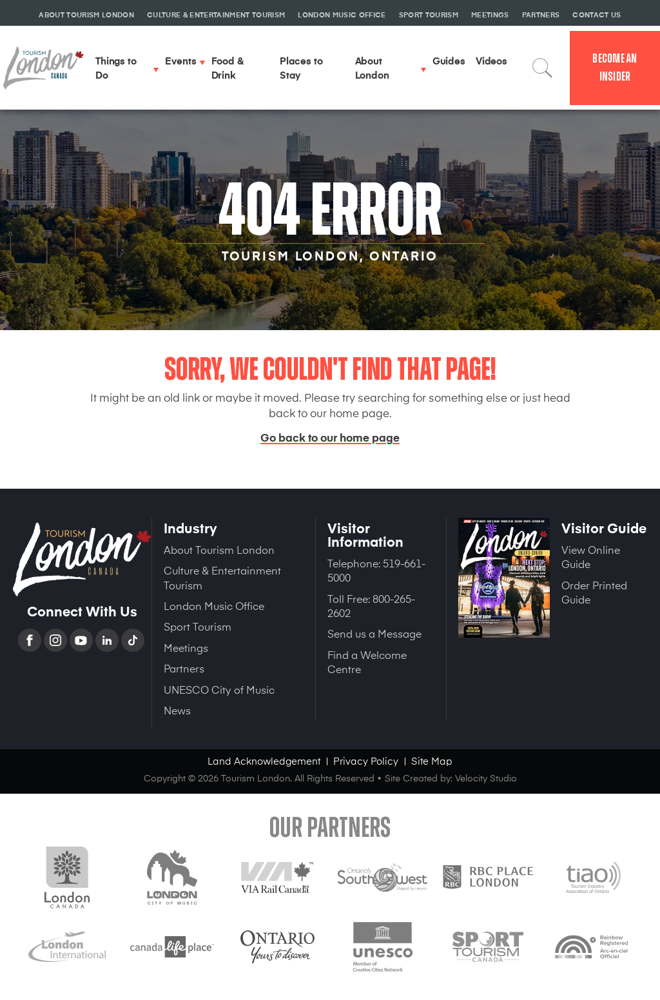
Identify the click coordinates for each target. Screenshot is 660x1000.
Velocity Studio (486, 778)
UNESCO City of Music (219, 689)
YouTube (82, 640)
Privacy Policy (365, 760)
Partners (184, 668)
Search (543, 67)
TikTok (134, 640)
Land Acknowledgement (264, 760)
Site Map (431, 760)
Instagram (57, 640)
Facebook (31, 640)
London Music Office (214, 605)
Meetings (186, 647)
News (177, 710)
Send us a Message (374, 633)
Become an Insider (614, 67)
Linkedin (108, 640)
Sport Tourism (197, 626)
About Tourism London (219, 549)
